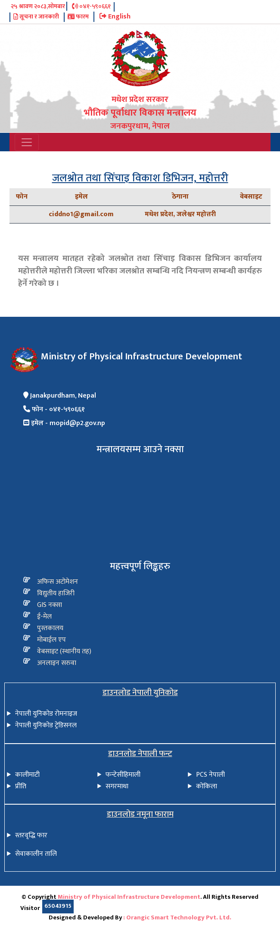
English (115, 17)
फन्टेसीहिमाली (123, 775)
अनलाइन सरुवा (56, 663)
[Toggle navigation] (27, 142)
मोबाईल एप (51, 640)
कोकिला (206, 786)
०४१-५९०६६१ (91, 7)
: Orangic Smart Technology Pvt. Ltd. (177, 918)
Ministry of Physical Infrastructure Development (129, 897)
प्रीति (20, 786)
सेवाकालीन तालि (36, 854)
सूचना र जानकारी (36, 17)
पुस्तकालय (50, 628)
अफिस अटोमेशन (57, 582)
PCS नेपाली (210, 775)
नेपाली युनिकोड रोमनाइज (46, 714)
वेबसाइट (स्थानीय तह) (64, 651)
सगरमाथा (117, 786)
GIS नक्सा (49, 605)
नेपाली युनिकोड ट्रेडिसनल (46, 725)
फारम (78, 17)
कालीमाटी (27, 775)
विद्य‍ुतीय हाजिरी (56, 593)
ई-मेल (44, 616)
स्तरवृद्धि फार (31, 835)
